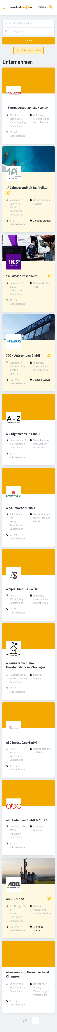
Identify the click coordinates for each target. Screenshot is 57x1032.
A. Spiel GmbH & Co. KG (22, 589)
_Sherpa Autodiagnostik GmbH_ (28, 108)
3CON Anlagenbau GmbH (23, 355)
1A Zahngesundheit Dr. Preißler (27, 188)
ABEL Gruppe (15, 899)
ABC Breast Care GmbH (21, 742)
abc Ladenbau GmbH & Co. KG (27, 820)
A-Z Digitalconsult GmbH (23, 434)
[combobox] (28, 23)
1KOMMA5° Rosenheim (21, 276)
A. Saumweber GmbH (20, 508)
